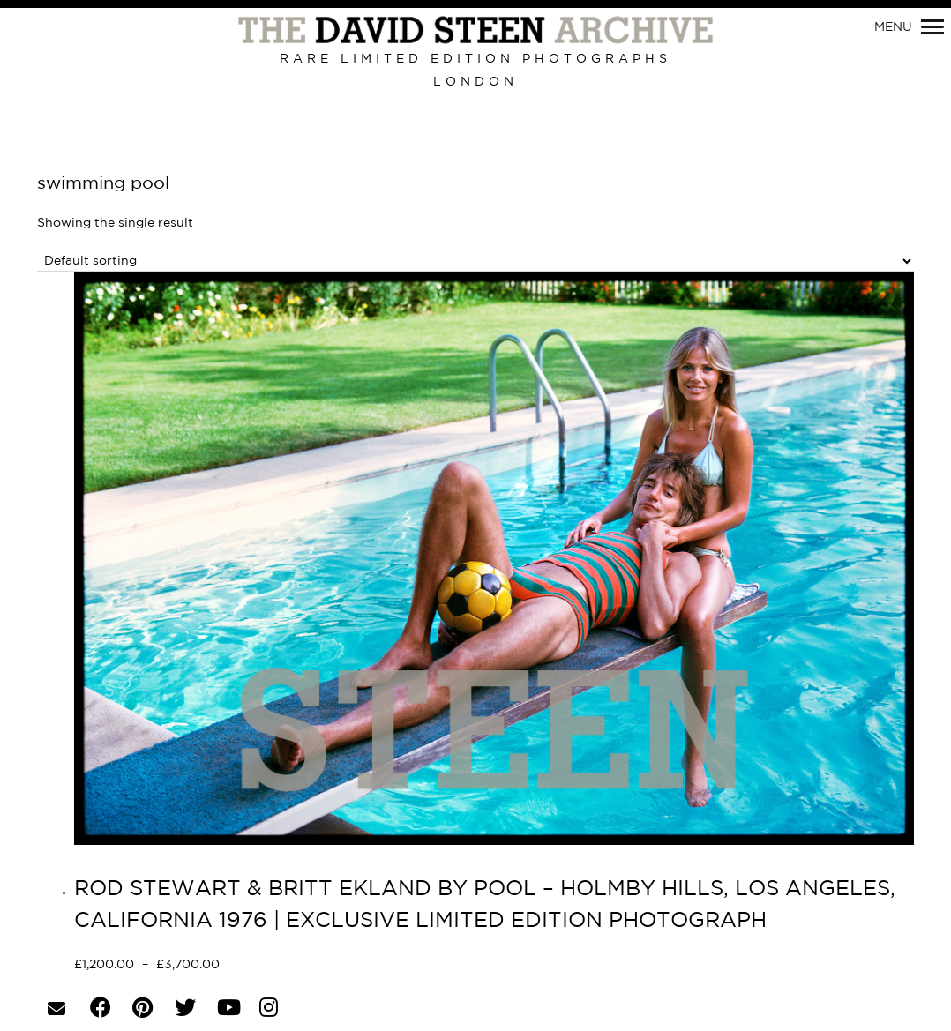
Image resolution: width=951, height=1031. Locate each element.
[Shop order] (475, 261)
